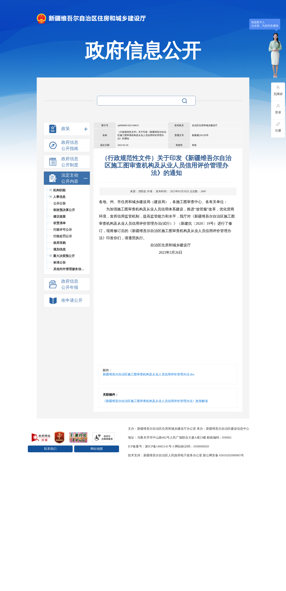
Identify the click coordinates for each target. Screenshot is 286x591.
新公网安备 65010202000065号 (223, 455)
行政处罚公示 (62, 236)
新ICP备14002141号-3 (159, 446)
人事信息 (59, 196)
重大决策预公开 (64, 256)
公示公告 (59, 203)
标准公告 (59, 262)
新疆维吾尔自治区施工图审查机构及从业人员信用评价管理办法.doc (149, 374)
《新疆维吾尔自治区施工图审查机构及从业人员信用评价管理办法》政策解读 (155, 401)
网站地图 (96, 448)
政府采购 (59, 242)
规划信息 (59, 249)
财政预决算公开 (64, 210)
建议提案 (59, 216)
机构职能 (59, 190)
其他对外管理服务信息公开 (69, 269)
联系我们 (50, 448)
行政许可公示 (62, 229)
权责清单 (59, 223)
